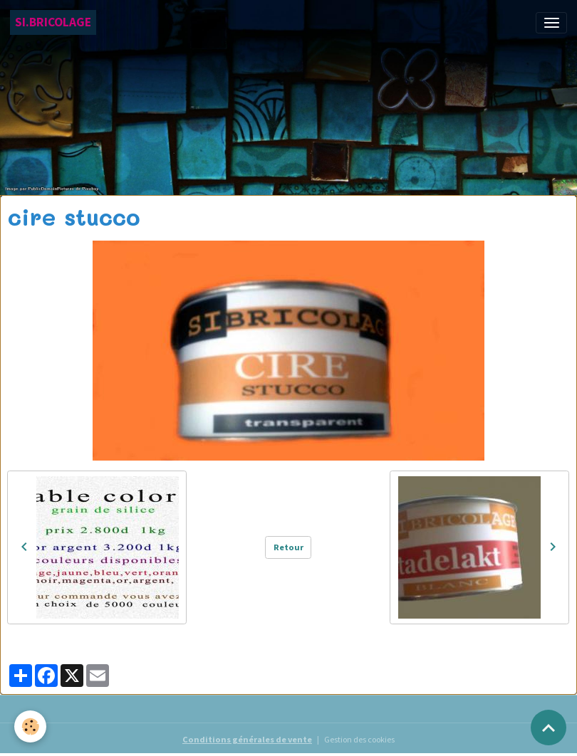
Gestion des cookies (359, 739)
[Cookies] (30, 726)
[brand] (53, 22)
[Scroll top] (548, 727)
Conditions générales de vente (247, 739)
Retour (288, 547)
